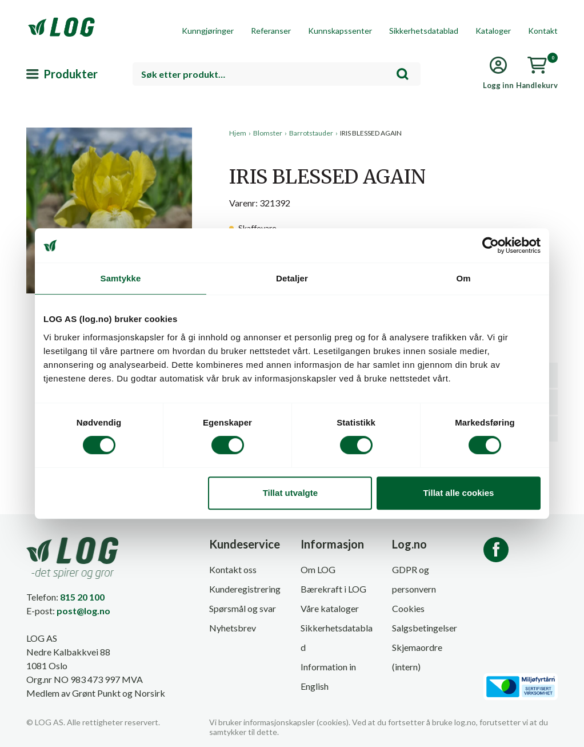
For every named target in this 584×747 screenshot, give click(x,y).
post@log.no (83, 610)
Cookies (408, 608)
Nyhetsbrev (232, 627)
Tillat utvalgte (290, 493)
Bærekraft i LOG (333, 588)
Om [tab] (463, 278)
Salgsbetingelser (424, 627)
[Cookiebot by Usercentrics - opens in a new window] (491, 245)
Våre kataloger (330, 608)
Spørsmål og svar (242, 608)
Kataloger (493, 30)
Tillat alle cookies (458, 493)
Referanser (271, 30)
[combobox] (277, 74)
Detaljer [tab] (292, 278)
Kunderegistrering (245, 588)
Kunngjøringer (208, 30)
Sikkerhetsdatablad (423, 30)
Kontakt (543, 30)
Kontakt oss (233, 569)
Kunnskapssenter (340, 30)
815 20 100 (82, 596)
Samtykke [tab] (121, 278)
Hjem (237, 133)
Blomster (267, 133)
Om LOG (318, 569)
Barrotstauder (311, 133)
